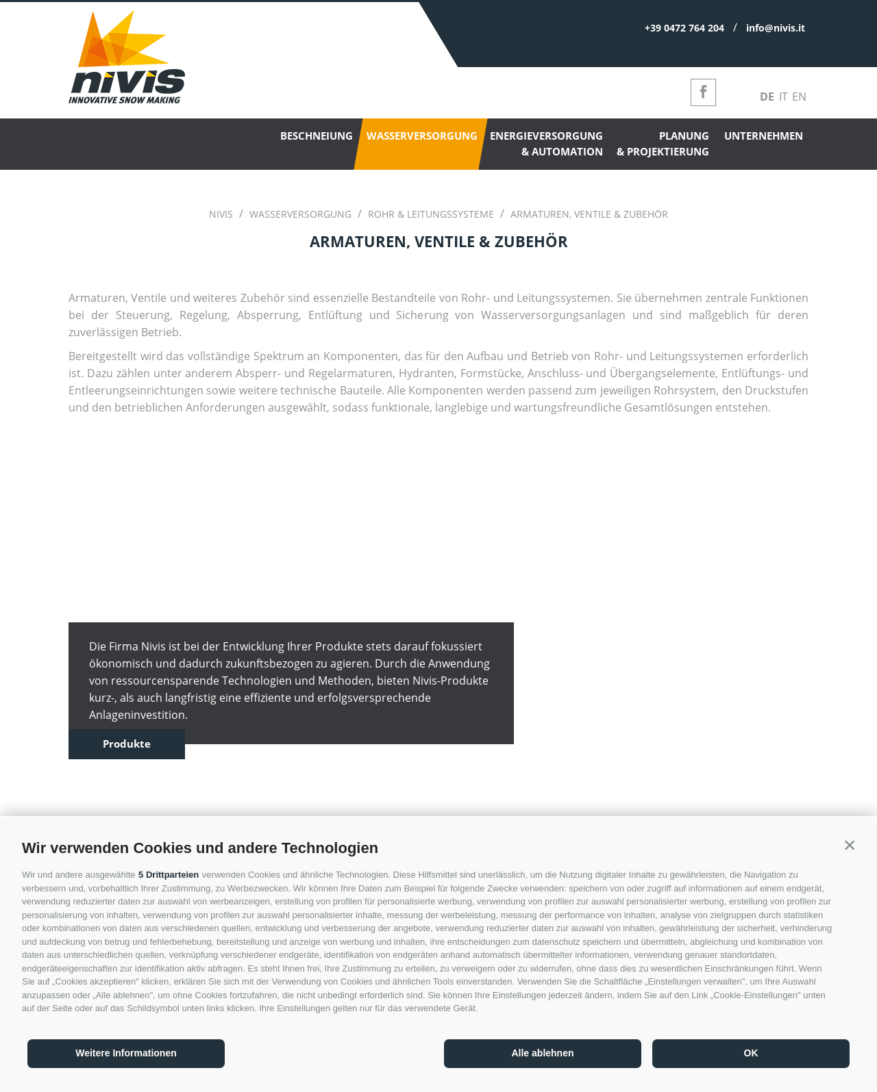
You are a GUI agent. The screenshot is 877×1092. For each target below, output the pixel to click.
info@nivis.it (775, 27)
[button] (849, 844)
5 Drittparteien (168, 874)
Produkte (127, 743)
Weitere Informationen (126, 1052)
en (799, 96)
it (783, 96)
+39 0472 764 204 (684, 27)
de (767, 96)
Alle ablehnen (542, 1052)
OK (751, 1052)
